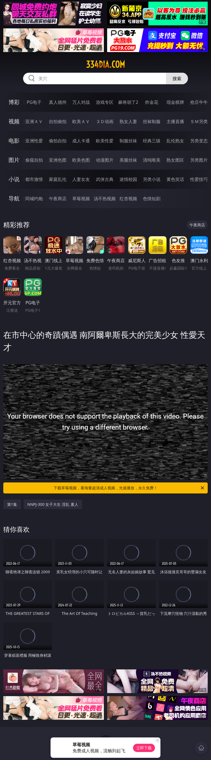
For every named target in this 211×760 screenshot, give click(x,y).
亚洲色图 (57, 160)
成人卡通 (81, 141)
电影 (14, 140)
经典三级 (151, 141)
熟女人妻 (128, 121)
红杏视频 (128, 199)
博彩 (14, 102)
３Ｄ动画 (104, 121)
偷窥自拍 (34, 160)
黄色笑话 (175, 179)
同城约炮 (34, 199)
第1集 (12, 504)
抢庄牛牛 (199, 102)
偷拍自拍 (57, 141)
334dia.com (105, 64)
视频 (14, 121)
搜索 (177, 78)
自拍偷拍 (57, 121)
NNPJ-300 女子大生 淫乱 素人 (52, 504)
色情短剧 (151, 199)
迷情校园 (128, 179)
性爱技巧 (199, 179)
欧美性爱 (104, 141)
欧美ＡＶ (81, 121)
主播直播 (175, 121)
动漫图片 (104, 160)
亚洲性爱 (34, 141)
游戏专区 (104, 102)
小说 (14, 179)
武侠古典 (104, 179)
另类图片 (199, 160)
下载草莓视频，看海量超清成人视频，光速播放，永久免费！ (129, 488)
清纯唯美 (151, 160)
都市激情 (34, 179)
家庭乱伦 (57, 179)
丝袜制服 (151, 121)
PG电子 (34, 102)
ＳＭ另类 (199, 121)
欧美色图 (81, 160)
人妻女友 (81, 179)
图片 (14, 160)
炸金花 (151, 102)
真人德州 (57, 102)
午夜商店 (57, 199)
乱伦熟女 (175, 141)
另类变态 (199, 141)
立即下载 (144, 747)
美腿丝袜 (128, 160)
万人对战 (81, 102)
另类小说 (151, 179)
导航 (14, 198)
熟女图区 (175, 160)
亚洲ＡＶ (34, 121)
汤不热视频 (105, 199)
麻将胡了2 (128, 102)
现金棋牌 (175, 102)
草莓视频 (81, 199)
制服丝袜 (128, 141)
